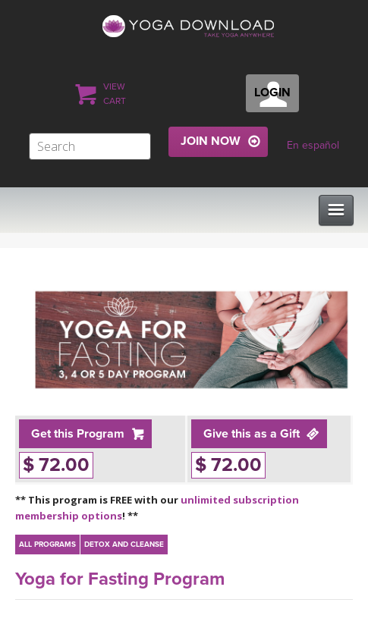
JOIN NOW (211, 141)
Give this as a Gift (251, 433)
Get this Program (77, 433)
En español (313, 145)
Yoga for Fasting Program (120, 579)
